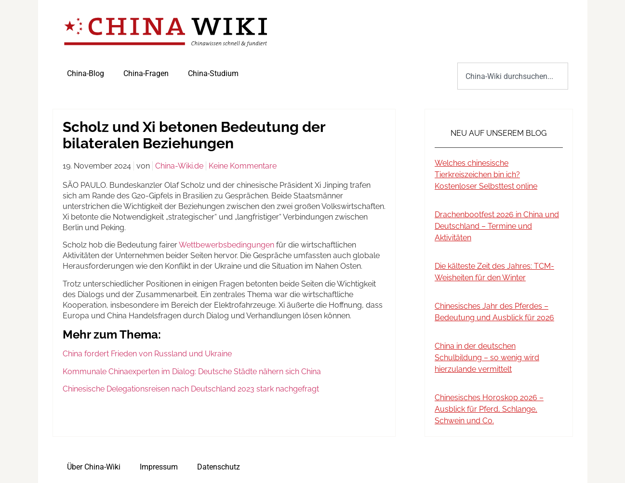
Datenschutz (218, 466)
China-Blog (85, 73)
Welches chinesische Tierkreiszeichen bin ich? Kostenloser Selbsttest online (486, 174)
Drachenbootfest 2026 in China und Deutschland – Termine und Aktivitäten (497, 226)
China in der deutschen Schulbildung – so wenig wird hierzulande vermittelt (487, 357)
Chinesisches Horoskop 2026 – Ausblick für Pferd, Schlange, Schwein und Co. (489, 409)
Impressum (159, 466)
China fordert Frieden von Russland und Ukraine (147, 353)
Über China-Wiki (93, 466)
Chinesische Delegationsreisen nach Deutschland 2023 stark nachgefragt (191, 388)
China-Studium (213, 73)
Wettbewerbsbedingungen (226, 244)
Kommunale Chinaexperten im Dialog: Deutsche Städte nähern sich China (192, 371)
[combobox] (512, 76)
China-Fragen (146, 73)
